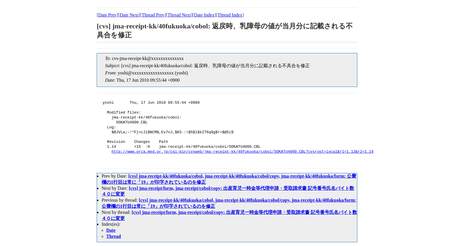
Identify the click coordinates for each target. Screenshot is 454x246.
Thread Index (229, 14)
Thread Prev (153, 14)
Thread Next (179, 14)
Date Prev (107, 14)
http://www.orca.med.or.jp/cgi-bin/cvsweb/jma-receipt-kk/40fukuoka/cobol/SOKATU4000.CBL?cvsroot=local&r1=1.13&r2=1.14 (242, 151)
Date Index (204, 14)
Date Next (129, 14)
